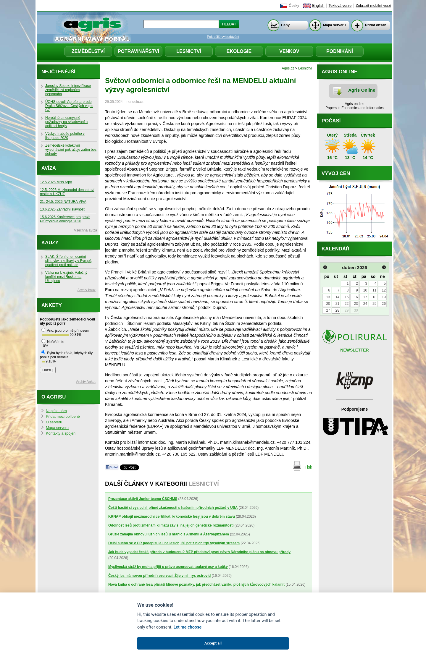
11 (374, 290)
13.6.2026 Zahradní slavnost (62, 209)
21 (337, 304)
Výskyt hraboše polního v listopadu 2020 (65, 136)
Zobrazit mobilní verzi (373, 6)
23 (356, 304)
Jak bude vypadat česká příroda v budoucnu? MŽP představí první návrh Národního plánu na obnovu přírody (199, 552)
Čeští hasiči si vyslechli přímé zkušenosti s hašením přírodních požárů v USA (173, 508)
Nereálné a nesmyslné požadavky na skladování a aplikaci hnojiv (66, 122)
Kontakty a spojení (61, 433)
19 (383, 297)
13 (328, 297)
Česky (294, 6)
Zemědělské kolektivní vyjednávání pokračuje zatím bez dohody (70, 149)
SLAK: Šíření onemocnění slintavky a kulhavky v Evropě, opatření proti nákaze (68, 261)
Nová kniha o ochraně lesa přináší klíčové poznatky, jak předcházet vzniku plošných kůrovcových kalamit (196, 584)
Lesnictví (188, 51)
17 (365, 297)
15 (346, 297)
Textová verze (340, 6)
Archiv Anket (86, 382)
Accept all (213, 643)
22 (346, 304)
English (318, 6)
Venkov (289, 51)
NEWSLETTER (354, 350)
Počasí (331, 121)
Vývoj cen (336, 173)
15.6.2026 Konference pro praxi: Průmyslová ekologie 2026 (65, 219)
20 (328, 304)
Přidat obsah (375, 25)
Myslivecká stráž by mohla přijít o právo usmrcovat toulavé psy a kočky (168, 567)
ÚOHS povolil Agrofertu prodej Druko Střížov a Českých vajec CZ (69, 106)
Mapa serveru (334, 25)
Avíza (48, 168)
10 (365, 290)
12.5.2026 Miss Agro (56, 182)
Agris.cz (288, 68)
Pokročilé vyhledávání (223, 36)
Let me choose (187, 627)
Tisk (308, 467)
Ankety (51, 305)
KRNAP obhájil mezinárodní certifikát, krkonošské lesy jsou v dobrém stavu (171, 516)
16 (356, 297)
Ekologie (239, 51)
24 (365, 304)
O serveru (54, 422)
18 (374, 297)
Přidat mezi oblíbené (63, 416)
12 (383, 290)
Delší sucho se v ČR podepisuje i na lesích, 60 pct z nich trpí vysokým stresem (174, 543)
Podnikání (339, 51)
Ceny (285, 25)
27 (328, 310)
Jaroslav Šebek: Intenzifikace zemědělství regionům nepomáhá (68, 90)
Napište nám (56, 411)
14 (337, 297)
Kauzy (50, 242)
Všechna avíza (85, 230)
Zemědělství (88, 51)
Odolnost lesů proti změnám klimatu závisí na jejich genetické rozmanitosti (171, 525)
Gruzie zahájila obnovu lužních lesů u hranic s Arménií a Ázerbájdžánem (168, 534)
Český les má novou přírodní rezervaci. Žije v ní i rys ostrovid (159, 576)
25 (374, 304)
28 (337, 310)
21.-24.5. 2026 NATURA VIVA (63, 202)
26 (383, 304)
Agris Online (361, 90)
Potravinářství (138, 51)
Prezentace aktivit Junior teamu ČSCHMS (142, 499)
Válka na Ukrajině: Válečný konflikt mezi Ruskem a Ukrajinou (66, 277)
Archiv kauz (87, 290)
